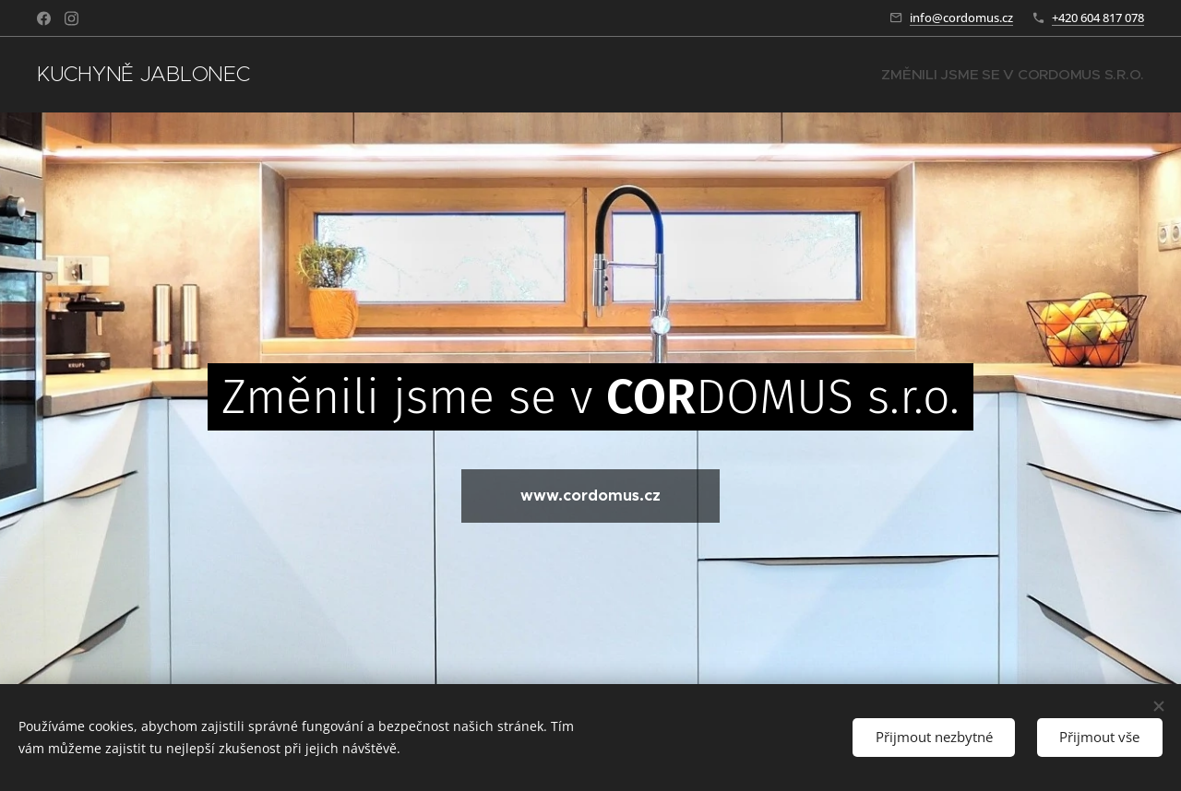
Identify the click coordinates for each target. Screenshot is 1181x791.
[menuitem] (1028, 75)
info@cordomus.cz (961, 17)
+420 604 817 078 (1098, 17)
